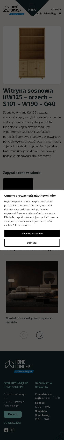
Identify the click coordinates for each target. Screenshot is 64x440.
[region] (32, 220)
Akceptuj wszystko (32, 233)
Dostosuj (32, 242)
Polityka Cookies (21, 224)
